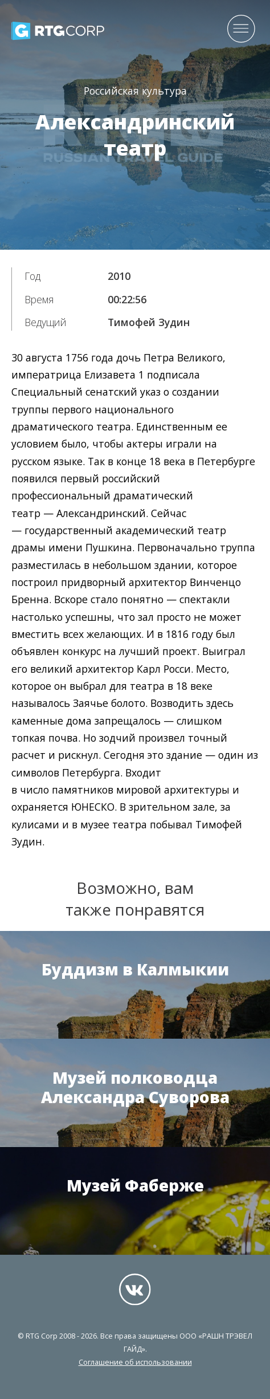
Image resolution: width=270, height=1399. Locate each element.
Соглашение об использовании (135, 1362)
